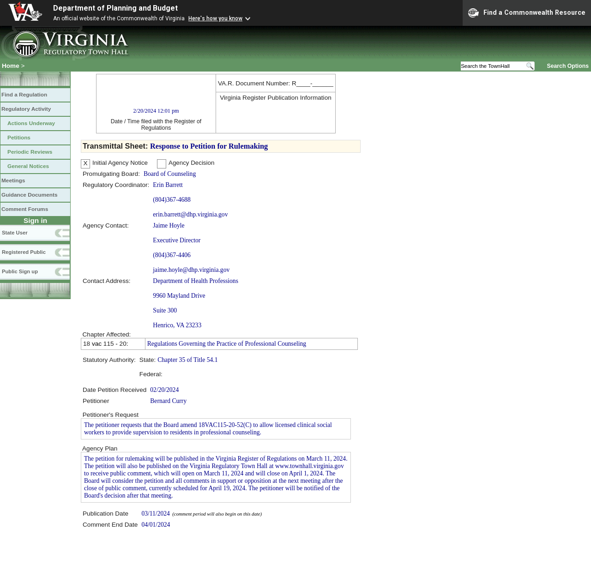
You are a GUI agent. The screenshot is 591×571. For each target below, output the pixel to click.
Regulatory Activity (26, 109)
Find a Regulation (24, 94)
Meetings (13, 180)
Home (10, 65)
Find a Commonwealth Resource (526, 13)
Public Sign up (20, 271)
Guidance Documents (29, 195)
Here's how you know (215, 18)
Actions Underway (31, 123)
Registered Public (24, 252)
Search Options (568, 65)
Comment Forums (24, 209)
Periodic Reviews (29, 152)
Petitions (18, 137)
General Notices (28, 166)
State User (15, 232)
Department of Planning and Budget (115, 8)
